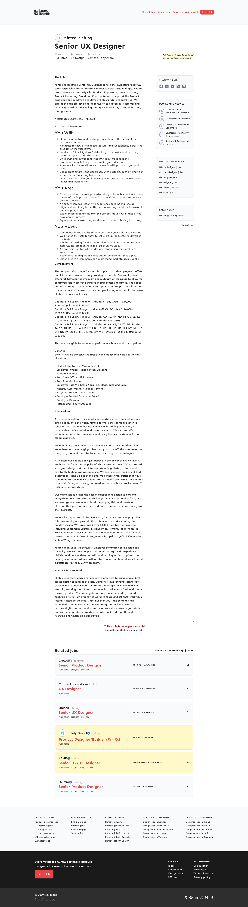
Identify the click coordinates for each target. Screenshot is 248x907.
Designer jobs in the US (198, 822)
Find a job (149, 12)
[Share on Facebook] (161, 86)
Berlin (136, 737)
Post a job (207, 12)
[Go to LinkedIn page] (196, 897)
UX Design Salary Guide (171, 215)
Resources (164, 12)
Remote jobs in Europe (117, 825)
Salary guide (175, 869)
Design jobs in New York (156, 825)
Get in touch (191, 12)
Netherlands (155, 763)
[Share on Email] (184, 86)
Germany (148, 737)
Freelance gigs (79, 829)
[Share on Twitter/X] (172, 86)
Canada (149, 786)
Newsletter (199, 869)
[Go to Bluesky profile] (206, 897)
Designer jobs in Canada (199, 829)
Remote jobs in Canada (117, 837)
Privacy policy (202, 877)
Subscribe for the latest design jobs (124, 630)
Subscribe (178, 12)
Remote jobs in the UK (117, 833)
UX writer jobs (166, 192)
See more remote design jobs (172, 650)
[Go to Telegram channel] (211, 897)
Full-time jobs (78, 822)
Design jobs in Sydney (154, 833)
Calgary (137, 786)
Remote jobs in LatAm (117, 840)
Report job (187, 225)
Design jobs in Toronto (155, 837)
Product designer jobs (171, 172)
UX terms (173, 877)
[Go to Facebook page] (191, 897)
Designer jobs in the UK (198, 825)
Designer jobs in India (197, 833)
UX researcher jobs (169, 187)
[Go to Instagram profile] (201, 897)
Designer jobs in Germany (199, 837)
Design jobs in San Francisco (158, 829)
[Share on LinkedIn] (167, 86)
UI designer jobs (168, 182)
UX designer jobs (168, 177)
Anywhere (107, 58)
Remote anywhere (115, 822)
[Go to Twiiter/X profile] (185, 897)
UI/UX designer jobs (170, 167)
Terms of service (203, 873)
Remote (92, 58)
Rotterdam (139, 763)
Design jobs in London (154, 822)
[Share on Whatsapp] (178, 86)
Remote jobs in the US (117, 829)
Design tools (175, 873)
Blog (171, 865)
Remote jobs (78, 825)
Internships (77, 833)
